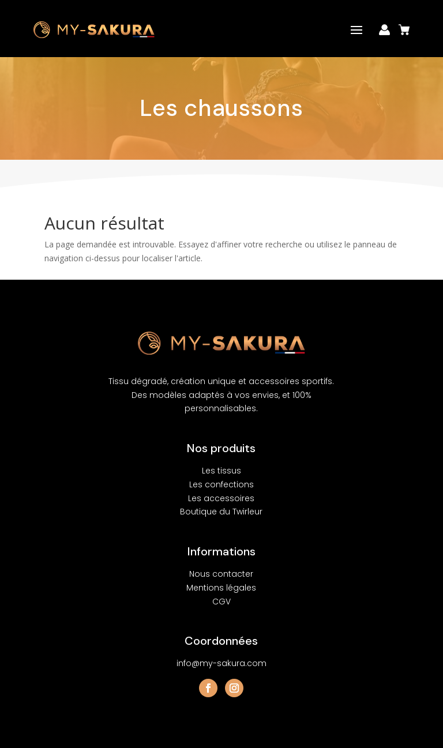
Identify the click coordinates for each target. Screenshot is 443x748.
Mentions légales (221, 587)
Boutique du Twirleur (221, 511)
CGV (221, 601)
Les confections (221, 484)
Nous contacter (221, 574)
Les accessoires (221, 498)
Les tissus (221, 470)
